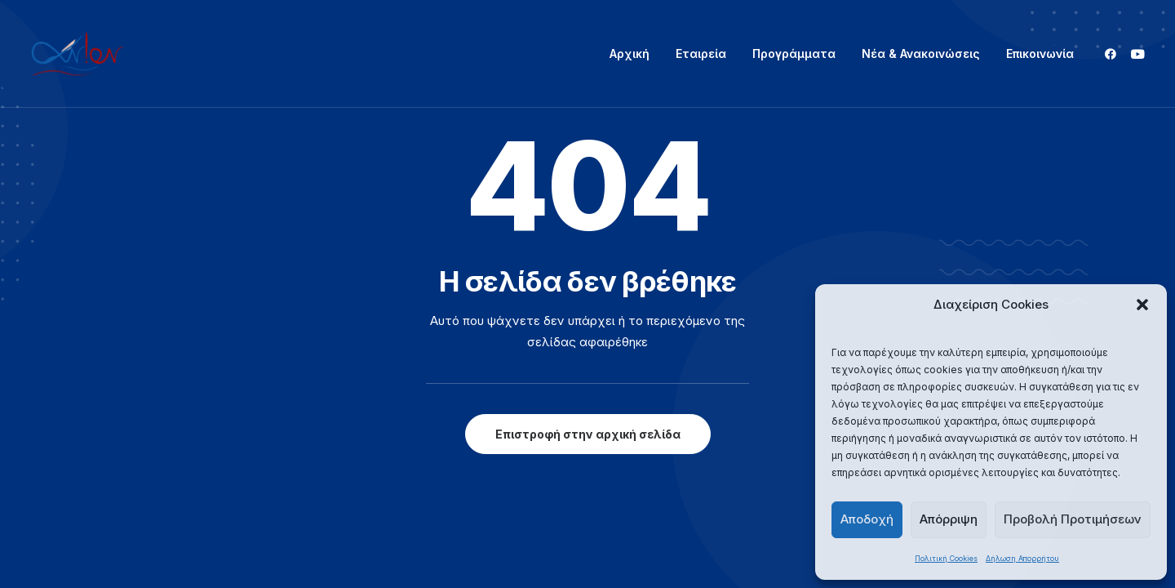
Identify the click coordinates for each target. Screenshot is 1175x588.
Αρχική (630, 53)
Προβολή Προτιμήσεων (1073, 519)
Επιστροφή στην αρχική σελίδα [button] (588, 434)
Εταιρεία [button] (701, 53)
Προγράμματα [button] (794, 53)
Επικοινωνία (1040, 53)
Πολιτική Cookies (946, 558)
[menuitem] (629, 54)
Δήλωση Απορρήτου (1022, 558)
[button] (1142, 304)
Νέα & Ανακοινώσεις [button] (921, 53)
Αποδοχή (866, 519)
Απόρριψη (949, 519)
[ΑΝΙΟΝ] (77, 53)
